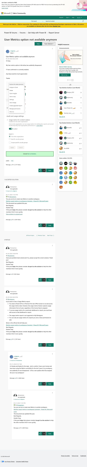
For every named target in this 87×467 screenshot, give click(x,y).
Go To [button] (78, 17)
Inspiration (37, 13)
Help (73, 17)
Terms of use (75, 455)
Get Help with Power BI (37, 32)
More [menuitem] (64, 13)
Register (61, 17)
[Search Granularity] (37, 21)
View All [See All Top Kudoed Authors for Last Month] (62, 152)
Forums (29, 13)
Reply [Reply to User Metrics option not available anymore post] (49, 170)
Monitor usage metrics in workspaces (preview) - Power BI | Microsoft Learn (27, 201)
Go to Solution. (32, 154)
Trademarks (83, 455)
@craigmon (12, 197)
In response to (11, 191)
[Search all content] (64, 21)
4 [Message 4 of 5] (18, 428)
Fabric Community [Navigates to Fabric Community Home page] (19, 13)
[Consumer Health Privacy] (22, 461)
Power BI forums (10, 32)
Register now (56, 26)
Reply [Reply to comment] (49, 225)
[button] (38, 44)
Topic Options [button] (48, 44)
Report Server (54, 32)
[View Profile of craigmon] (12, 51)
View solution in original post (14, 214)
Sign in (67, 17)
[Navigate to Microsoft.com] (6, 13)
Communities (51, 13)
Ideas (44, 13)
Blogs (59, 13)
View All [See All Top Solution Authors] (62, 117)
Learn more (5, 8)
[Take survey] (65, 74)
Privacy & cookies (65, 455)
